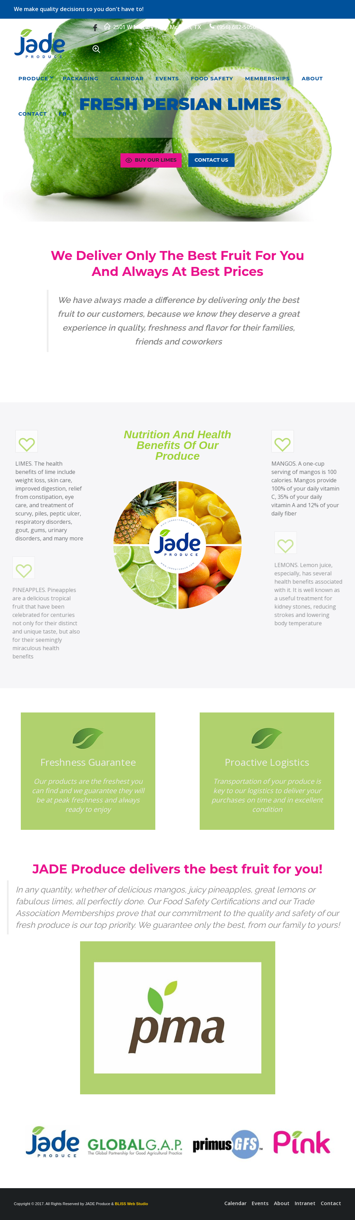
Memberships (267, 78)
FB (63, 113)
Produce (33, 78)
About (312, 78)
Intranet (305, 1203)
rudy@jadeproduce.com (301, 27)
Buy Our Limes (149, 160)
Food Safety (212, 78)
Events (167, 78)
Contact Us (212, 160)
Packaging (81, 78)
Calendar (127, 78)
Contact (32, 113)
